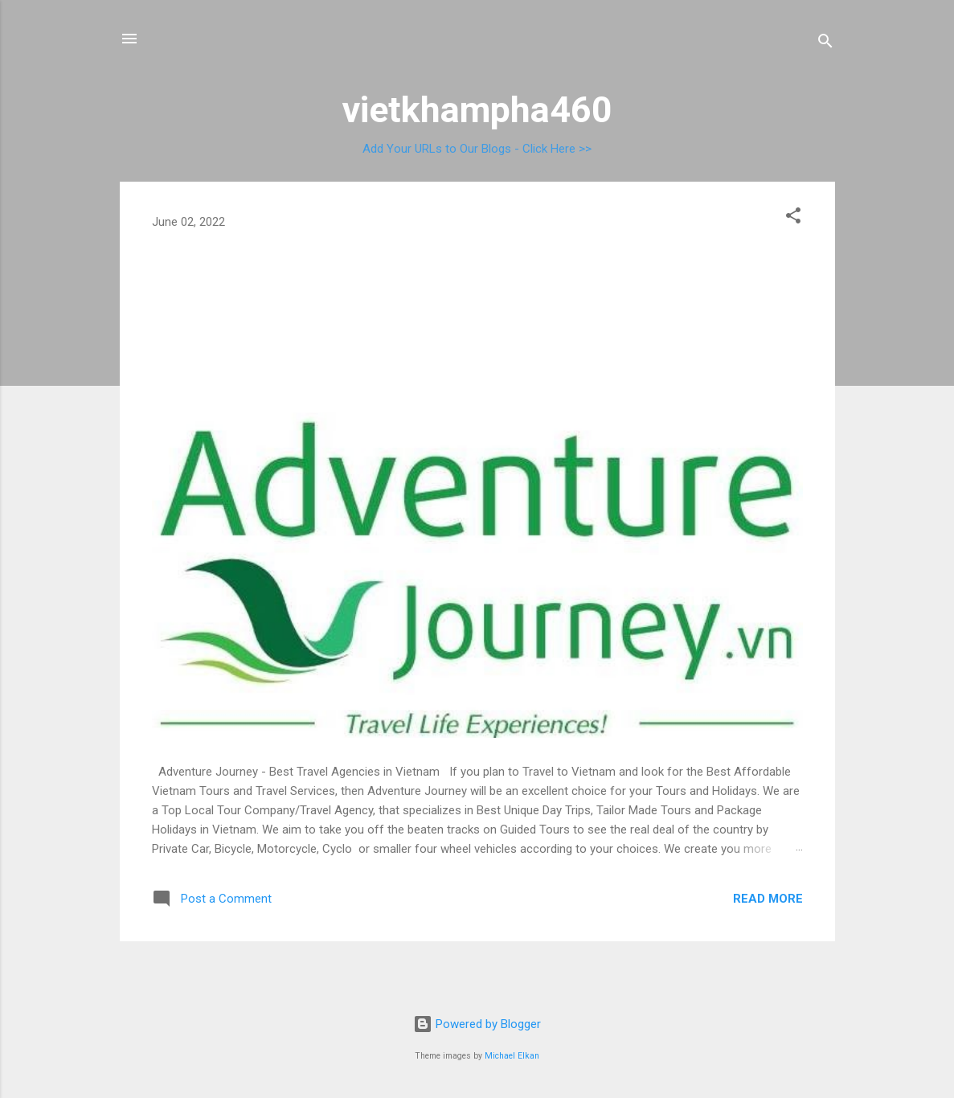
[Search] (825, 43)
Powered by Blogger (477, 1024)
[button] (793, 218)
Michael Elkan (512, 1056)
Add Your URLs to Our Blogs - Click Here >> (477, 148)
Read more (768, 898)
